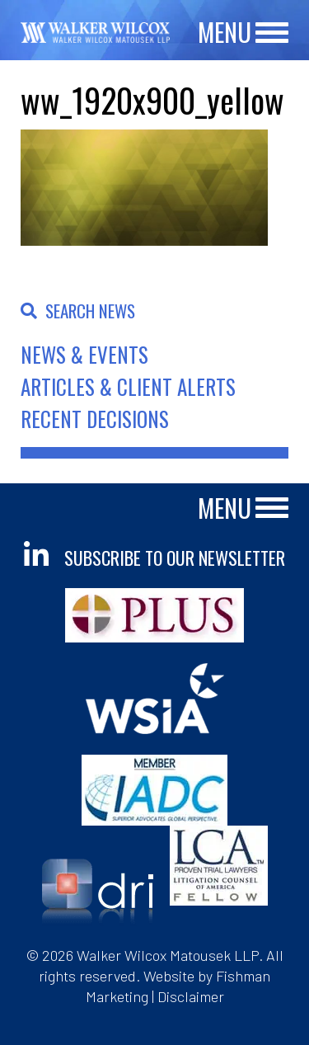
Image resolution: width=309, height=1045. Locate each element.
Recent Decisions (95, 418)
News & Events (84, 354)
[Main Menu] (271, 33)
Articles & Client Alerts (128, 386)
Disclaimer (190, 996)
